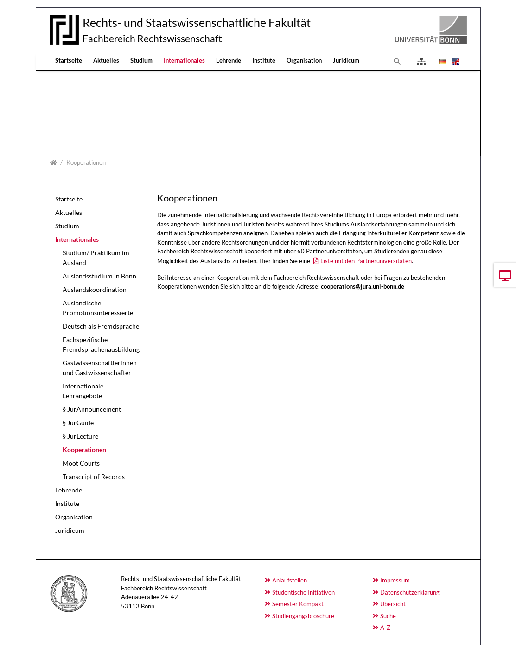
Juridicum (346, 60)
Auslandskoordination (95, 289)
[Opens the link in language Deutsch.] (441, 61)
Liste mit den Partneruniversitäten (366, 261)
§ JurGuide (78, 423)
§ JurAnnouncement (92, 409)
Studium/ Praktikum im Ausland (96, 257)
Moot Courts (81, 463)
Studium (141, 60)
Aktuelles (106, 60)
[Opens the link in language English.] (454, 61)
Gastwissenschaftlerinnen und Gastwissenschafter (100, 367)
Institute (263, 60)
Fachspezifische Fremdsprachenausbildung (101, 344)
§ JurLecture (80, 436)
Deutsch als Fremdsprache (101, 326)
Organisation (304, 60)
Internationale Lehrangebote (83, 391)
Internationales (184, 60)
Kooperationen (84, 449)
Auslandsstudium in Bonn (99, 276)
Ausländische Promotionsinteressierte (98, 308)
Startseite (68, 60)
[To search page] (397, 61)
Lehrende (228, 60)
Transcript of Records (94, 476)
